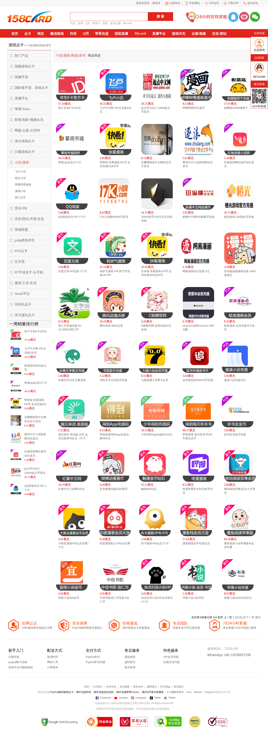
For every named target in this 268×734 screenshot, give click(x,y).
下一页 (250, 617)
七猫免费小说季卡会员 (154, 380)
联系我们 (179, 686)
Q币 (87, 23)
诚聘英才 (152, 686)
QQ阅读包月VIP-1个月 (72, 216)
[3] (240, 617)
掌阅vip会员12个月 (69, 162)
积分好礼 (252, 3)
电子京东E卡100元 (69, 107)
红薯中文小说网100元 (71, 489)
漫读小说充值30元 (235, 380)
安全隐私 (125, 686)
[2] (236, 617)
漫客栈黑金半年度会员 (196, 543)
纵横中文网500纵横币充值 (198, 216)
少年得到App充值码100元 (156, 434)
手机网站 (194, 3)
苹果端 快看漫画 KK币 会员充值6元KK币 (35, 404)
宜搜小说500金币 (68, 597)
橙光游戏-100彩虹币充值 (239, 216)
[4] (244, 617)
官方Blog (165, 686)
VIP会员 (214, 3)
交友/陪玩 (219, 33)
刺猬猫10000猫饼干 (236, 107)
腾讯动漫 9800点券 (111, 325)
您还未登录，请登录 (148, 3)
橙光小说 (20, 178)
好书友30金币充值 (235, 434)
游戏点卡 (16, 45)
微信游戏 (57, 33)
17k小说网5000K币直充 (114, 216)
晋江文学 (20, 197)
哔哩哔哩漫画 (23, 184)
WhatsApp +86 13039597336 (229, 655)
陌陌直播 (121, 33)
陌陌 (105, 23)
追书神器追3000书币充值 (198, 380)
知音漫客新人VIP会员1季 (115, 543)
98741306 (259, 76)
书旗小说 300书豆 (193, 597)
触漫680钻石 (149, 489)
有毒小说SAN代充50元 (238, 597)
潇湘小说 (20, 191)
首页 (14, 33)
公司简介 (98, 686)
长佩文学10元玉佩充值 (72, 380)
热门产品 (21, 55)
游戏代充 (178, 33)
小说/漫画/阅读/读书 (39, 45)
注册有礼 (174, 3)
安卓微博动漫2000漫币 (114, 489)
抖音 (73, 23)
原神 (80, 23)
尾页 (258, 617)
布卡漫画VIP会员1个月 (155, 543)
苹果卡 (96, 23)
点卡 (27, 33)
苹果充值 (101, 33)
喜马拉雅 (115, 23)
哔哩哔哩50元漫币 (194, 107)
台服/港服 (199, 33)
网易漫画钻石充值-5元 (196, 271)
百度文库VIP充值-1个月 (72, 271)
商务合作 (138, 686)
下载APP (233, 3)
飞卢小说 (20, 171)
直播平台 (159, 33)
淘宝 (40, 33)
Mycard (127, 23)
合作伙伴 (111, 686)
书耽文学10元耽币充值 (113, 380)
